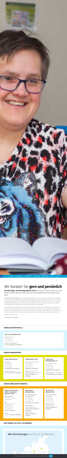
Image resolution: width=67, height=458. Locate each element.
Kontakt (57, 276)
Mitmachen (45, 276)
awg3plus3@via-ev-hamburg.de (53, 370)
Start (11, 276)
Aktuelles (37, 276)
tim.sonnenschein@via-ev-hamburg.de (13, 344)
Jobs (52, 276)
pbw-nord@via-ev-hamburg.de (32, 403)
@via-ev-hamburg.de (16, 414)
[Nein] (65, 456)
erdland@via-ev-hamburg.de (31, 368)
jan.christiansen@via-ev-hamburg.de (13, 372)
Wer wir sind (19, 276)
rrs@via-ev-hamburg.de (10, 410)
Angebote (28, 276)
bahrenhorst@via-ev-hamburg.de (12, 368)
